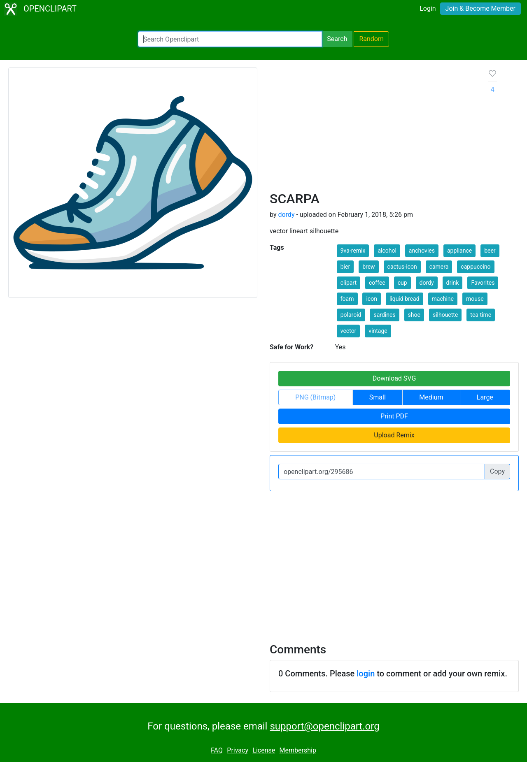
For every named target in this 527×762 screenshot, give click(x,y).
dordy (286, 214)
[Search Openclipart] (230, 39)
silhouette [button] (445, 314)
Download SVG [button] (394, 378)
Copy (497, 471)
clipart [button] (348, 282)
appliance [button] (459, 250)
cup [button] (402, 282)
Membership (298, 750)
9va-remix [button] (353, 250)
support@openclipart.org (324, 726)
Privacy (237, 750)
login (366, 673)
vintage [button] (377, 331)
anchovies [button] (422, 250)
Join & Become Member (480, 8)
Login (428, 8)
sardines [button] (384, 314)
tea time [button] (480, 314)
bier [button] (345, 266)
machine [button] (443, 298)
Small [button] (377, 397)
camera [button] (439, 266)
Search (337, 39)
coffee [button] (377, 282)
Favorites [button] (482, 282)
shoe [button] (414, 314)
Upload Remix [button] (394, 435)
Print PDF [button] (394, 416)
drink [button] (452, 282)
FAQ (217, 750)
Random (371, 39)
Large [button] (485, 397)
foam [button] (347, 298)
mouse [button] (475, 298)
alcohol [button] (387, 250)
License (263, 750)
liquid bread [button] (404, 298)
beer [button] (489, 250)
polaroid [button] (350, 314)
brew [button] (368, 266)
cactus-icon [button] (402, 266)
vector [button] (348, 331)
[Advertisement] (372, 129)
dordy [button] (427, 282)
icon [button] (371, 298)
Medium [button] (431, 397)
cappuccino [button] (475, 266)
